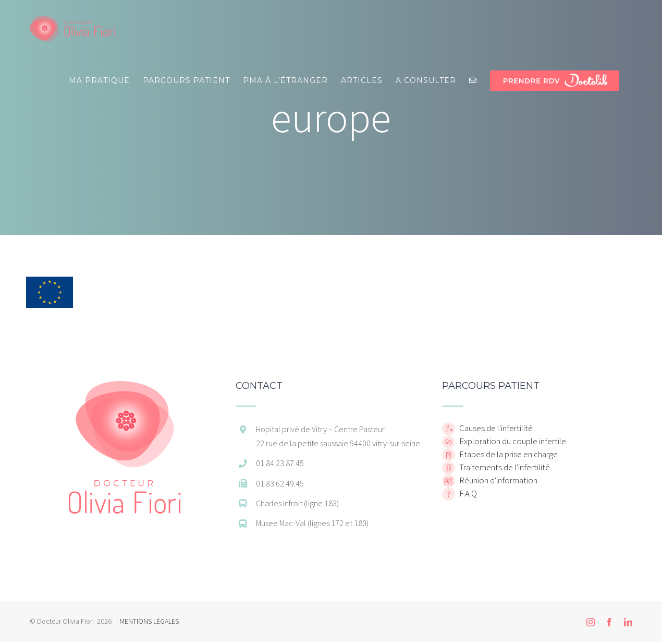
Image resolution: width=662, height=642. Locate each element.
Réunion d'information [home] (497, 480)
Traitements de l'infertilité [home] (504, 467)
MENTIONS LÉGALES (149, 621)
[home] (125, 386)
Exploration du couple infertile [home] (512, 441)
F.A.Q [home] (467, 493)
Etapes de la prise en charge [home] (508, 454)
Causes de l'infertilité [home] (495, 428)
